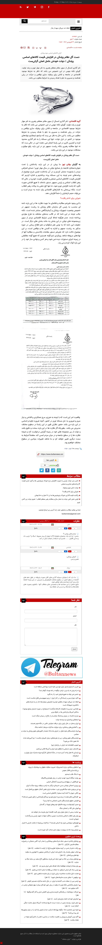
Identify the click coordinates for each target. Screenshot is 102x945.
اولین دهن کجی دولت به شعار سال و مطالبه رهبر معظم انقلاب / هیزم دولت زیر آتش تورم (51, 501)
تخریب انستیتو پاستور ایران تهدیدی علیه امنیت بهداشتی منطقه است (56, 687)
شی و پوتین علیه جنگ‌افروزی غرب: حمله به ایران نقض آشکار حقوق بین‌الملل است (52, 789)
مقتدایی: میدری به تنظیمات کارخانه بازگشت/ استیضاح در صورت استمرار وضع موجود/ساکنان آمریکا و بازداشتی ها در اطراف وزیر (51, 710)
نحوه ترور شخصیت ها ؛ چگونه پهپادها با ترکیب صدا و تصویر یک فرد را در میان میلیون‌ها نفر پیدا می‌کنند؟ (50, 911)
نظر (75, 625)
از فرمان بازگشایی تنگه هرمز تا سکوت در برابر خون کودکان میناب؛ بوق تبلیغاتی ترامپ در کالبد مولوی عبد (50, 886)
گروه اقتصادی (74, 121)
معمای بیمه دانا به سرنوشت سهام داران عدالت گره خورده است (58, 830)
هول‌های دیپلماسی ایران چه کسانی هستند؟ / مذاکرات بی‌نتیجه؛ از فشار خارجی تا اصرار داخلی (50, 824)
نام (75, 607)
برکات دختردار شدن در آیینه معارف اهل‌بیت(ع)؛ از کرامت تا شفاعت (53, 848)
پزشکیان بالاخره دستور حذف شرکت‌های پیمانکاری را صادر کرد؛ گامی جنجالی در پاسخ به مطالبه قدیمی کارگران (50, 843)
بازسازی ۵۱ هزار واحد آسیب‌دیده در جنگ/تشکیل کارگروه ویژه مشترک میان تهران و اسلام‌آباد (52, 754)
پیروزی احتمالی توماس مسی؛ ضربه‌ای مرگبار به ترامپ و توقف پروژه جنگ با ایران (52, 785)
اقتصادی (69, 47)
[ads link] (51, 667)
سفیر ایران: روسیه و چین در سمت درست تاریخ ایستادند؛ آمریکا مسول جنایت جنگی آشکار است (51, 904)
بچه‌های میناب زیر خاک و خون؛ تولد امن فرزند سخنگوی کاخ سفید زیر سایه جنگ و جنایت (52, 861)
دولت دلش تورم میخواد (70, 488)
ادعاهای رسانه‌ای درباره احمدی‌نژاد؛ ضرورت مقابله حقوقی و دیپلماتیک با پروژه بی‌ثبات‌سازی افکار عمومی (53, 769)
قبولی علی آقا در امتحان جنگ (69, 808)
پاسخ (35, 528)
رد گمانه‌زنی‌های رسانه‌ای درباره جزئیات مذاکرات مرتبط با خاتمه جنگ (57, 727)
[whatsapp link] (59, 470)
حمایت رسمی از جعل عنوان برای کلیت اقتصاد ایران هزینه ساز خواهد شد (55, 812)
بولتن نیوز (66, 164)
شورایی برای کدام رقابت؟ (70, 198)
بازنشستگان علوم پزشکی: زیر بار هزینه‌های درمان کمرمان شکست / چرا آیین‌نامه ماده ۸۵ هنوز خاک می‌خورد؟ (51, 740)
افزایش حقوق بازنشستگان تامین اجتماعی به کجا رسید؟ (61, 800)
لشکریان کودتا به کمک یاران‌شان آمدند (63, 899)
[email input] (51, 620)
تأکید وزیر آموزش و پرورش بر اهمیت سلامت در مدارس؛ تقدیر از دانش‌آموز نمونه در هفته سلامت (51, 918)
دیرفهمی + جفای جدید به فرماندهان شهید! (62, 877)
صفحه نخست (78, 47)
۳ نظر (72, 39)
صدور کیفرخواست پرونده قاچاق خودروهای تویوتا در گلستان (59, 804)
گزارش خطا (51, 460)
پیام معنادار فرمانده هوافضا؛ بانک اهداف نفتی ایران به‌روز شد (56, 866)
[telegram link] (53, 470)
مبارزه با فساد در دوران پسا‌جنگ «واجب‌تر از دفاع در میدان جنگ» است (55, 716)
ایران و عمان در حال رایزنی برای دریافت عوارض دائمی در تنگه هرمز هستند (55, 723)
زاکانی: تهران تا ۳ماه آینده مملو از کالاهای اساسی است (61, 793)
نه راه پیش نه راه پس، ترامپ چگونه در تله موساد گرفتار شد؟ (59, 690)
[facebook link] (47, 470)
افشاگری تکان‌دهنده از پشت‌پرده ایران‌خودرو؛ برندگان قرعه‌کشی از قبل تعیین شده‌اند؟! (50, 797)
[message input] (51, 637)
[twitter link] (42, 470)
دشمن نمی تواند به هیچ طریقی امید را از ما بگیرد (63, 694)
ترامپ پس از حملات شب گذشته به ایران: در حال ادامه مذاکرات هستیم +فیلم (50, 881)
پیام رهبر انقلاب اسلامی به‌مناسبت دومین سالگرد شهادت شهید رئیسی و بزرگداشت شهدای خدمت (52, 817)
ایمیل (74, 616)
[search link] (25, 21)
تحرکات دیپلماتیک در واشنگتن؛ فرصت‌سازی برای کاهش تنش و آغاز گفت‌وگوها (51, 893)
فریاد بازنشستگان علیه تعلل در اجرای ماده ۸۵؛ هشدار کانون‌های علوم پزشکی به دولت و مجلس (50, 733)
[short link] (52, 454)
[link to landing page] (69, 11)
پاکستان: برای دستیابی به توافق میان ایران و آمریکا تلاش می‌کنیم (57, 749)
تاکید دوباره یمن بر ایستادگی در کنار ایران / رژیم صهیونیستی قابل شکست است (53, 698)
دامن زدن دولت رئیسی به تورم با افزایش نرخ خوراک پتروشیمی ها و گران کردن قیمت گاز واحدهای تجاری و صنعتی (51, 482)
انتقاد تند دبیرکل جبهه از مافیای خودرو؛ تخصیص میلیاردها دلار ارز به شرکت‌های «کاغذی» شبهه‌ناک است (47, 30)
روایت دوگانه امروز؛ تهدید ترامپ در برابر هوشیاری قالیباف (60, 778)
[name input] (51, 611)
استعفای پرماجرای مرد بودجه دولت (67, 719)
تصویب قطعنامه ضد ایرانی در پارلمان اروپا (65, 745)
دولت (66, 448)
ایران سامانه (66, 939)
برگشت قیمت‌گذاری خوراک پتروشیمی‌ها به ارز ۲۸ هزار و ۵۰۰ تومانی (56, 495)
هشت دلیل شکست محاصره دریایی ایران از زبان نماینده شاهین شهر (53, 873)
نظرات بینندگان (76, 521)
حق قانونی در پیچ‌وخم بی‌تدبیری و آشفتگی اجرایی (63, 782)
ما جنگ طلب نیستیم (72, 774)
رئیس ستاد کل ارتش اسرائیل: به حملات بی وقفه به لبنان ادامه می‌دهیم (52, 870)
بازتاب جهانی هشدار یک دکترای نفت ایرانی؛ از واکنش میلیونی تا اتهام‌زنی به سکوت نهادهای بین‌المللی (52, 854)
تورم (70, 448)
